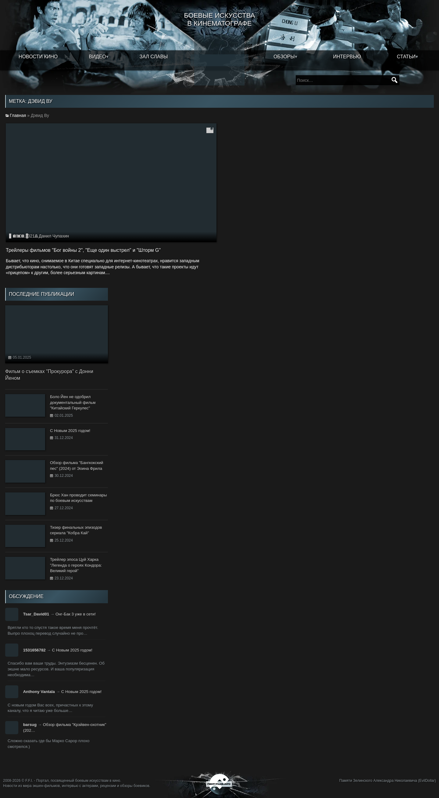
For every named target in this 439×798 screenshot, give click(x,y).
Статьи (406, 56)
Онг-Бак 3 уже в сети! (75, 614)
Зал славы (154, 56)
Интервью (347, 56)
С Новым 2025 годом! (72, 650)
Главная (18, 115)
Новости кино (38, 56)
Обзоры (284, 56)
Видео (97, 56)
